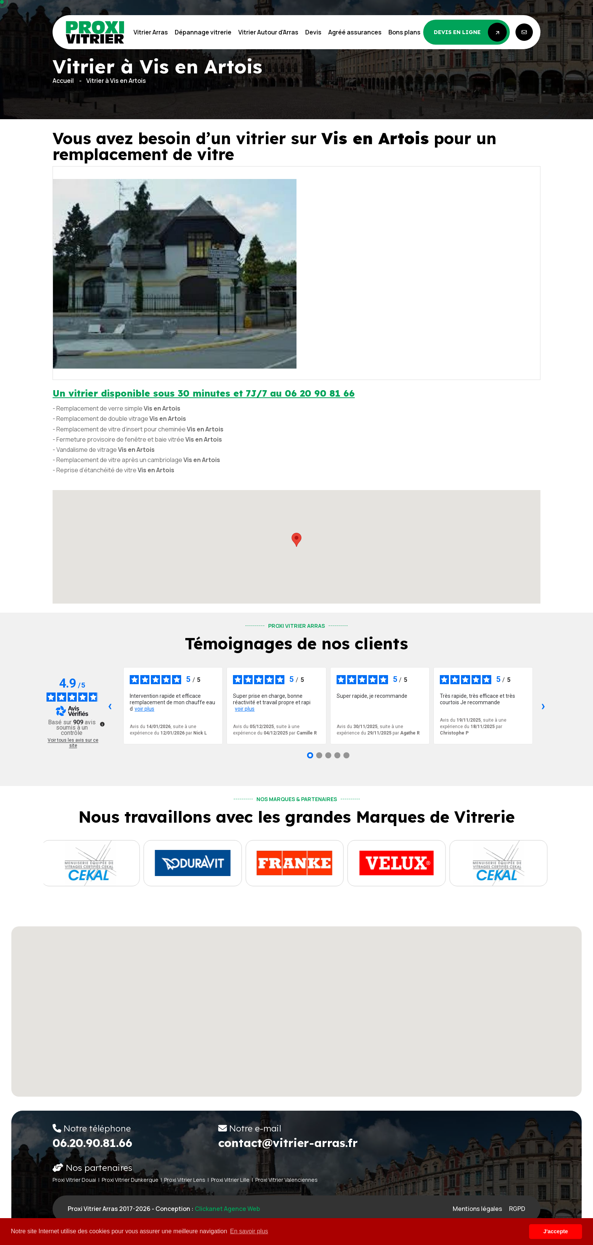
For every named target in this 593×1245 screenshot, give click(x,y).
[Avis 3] (328, 755)
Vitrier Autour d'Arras (268, 32)
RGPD (517, 1209)
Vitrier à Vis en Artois (116, 80)
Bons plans (404, 32)
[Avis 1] (310, 755)
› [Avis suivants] (543, 705)
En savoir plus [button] (249, 1231)
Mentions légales (477, 1209)
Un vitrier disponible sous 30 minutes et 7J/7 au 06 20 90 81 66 (204, 393)
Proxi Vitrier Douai (74, 1179)
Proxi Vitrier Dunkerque (130, 1179)
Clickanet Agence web (227, 1209)
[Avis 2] (319, 755)
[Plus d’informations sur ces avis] (102, 724)
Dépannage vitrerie (203, 32)
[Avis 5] (346, 755)
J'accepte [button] (555, 1231)
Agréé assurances (355, 32)
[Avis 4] (337, 755)
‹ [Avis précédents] (110, 705)
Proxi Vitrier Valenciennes (286, 1179)
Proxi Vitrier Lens (184, 1179)
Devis (313, 32)
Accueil (63, 80)
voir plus (144, 709)
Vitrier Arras (151, 32)
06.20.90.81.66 (92, 1143)
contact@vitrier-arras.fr (288, 1143)
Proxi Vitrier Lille (230, 1179)
